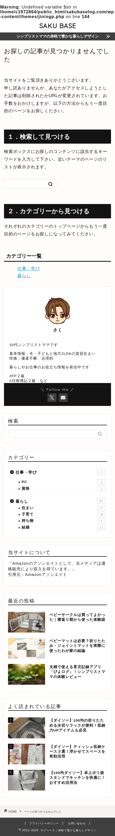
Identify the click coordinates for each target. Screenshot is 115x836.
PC (63, 482)
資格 (63, 488)
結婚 (63, 527)
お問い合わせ (77, 823)
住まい (63, 508)
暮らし (24, 275)
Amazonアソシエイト (46, 574)
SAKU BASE (57, 26)
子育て (63, 514)
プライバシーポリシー (44, 823)
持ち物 (63, 520)
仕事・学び (28, 268)
